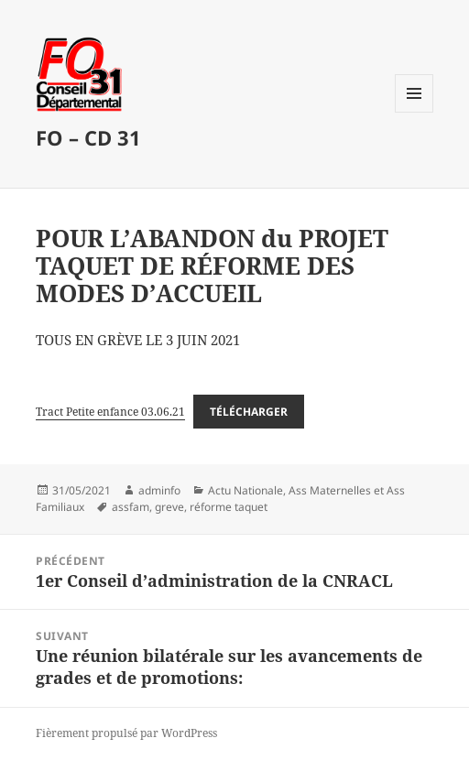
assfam (130, 507)
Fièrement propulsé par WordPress (126, 733)
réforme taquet (228, 507)
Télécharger (249, 411)
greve (169, 507)
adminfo (159, 490)
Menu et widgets (414, 112)
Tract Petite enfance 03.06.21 (110, 411)
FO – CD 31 (88, 137)
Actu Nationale (245, 490)
